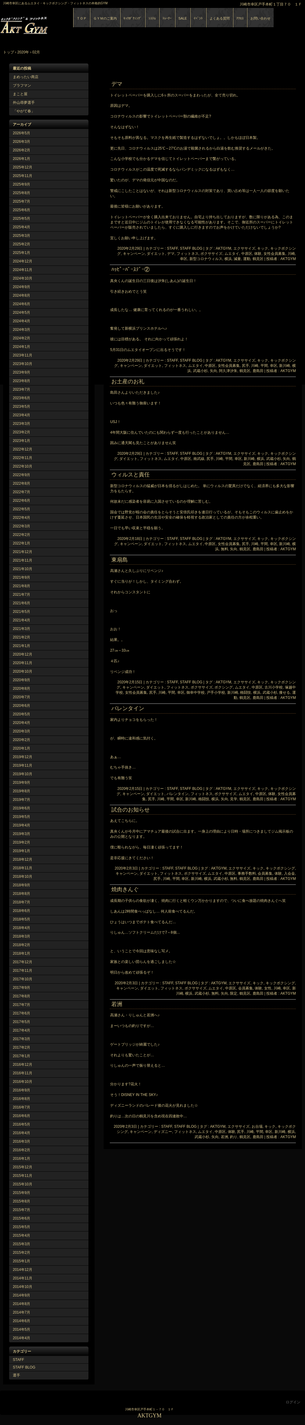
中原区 (246, 253)
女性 (267, 988)
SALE (182, 18)
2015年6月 (21, 1218)
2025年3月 (21, 235)
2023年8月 (21, 381)
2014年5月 (21, 1329)
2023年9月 (21, 372)
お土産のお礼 (127, 381)
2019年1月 (21, 851)
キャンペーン (134, 253)
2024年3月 (21, 329)
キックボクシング (280, 868)
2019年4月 (21, 825)
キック (262, 248)
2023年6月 (21, 398)
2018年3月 (21, 936)
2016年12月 (22, 1064)
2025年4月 (21, 227)
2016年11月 (22, 1073)
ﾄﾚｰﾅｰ (167, 18)
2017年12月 (22, 962)
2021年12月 (22, 552)
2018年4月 (21, 928)
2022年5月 (21, 509)
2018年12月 (22, 859)
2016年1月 (21, 1158)
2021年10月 (22, 569)
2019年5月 (21, 817)
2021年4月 (21, 620)
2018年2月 (21, 945)
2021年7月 (21, 594)
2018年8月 (21, 894)
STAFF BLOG (24, 1367)
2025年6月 (21, 210)
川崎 (291, 253)
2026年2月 (21, 150)
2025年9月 (21, 184)
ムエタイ (231, 253)
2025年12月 (22, 167)
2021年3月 (21, 629)
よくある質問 (220, 18)
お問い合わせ (260, 18)
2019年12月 (22, 757)
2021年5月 (21, 611)
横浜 (228, 259)
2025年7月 (21, 201)
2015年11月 (22, 1176)
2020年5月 (21, 714)
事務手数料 (247, 873)
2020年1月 (21, 748)
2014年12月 (22, 1270)
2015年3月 (21, 1244)
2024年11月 (22, 270)
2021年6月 (21, 603)
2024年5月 (21, 312)
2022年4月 (21, 517)
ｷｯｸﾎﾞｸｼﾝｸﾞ (133, 18)
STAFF (18, 1360)
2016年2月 (21, 1150)
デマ (116, 84)
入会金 (289, 873)
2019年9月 (21, 782)
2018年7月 (21, 902)
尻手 (245, 365)
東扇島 (119, 560)
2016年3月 (21, 1141)
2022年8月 (21, 483)
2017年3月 (21, 1039)
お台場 (257, 1126)
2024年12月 (22, 261)
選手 (16, 1375)
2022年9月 (21, 475)
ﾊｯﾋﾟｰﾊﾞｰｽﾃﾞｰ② (130, 269)
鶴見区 (258, 259)
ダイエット (156, 253)
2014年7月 (21, 1312)
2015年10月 (22, 1184)
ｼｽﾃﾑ (152, 18)
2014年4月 (21, 1338)
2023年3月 (21, 423)
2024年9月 (21, 287)
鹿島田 (258, 371)
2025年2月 (21, 244)
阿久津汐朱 (228, 371)
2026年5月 (21, 133)
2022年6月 (21, 500)
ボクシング (223, 687)
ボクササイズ (211, 253)
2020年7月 (21, 697)
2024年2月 (21, 338)
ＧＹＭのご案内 (105, 18)
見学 (233, 799)
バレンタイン (127, 708)
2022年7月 (21, 492)
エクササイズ (244, 248)
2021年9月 (21, 577)
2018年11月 (22, 868)
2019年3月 (21, 834)
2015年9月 (21, 1193)
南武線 (198, 459)
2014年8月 (21, 1304)
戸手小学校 (216, 692)
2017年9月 (21, 988)
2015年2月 (21, 1252)
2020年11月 (22, 663)
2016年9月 (21, 1090)
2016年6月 (21, 1116)
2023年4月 (21, 415)
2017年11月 (22, 970)
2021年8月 (21, 586)
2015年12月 (22, 1167)
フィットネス (188, 253)
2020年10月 (22, 671)
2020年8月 (21, 688)
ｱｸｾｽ (240, 18)
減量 (237, 259)
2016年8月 (21, 1099)
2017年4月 (21, 1030)
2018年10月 (22, 876)
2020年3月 (21, 731)
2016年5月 (21, 1124)
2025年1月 (21, 253)
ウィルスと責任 (130, 475)
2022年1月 (21, 543)
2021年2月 (21, 637)
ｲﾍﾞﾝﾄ (198, 18)
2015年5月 (21, 1227)
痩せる (284, 692)
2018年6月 (21, 911)
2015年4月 (21, 1235)
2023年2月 (21, 432)
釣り (233, 1137)
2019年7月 (21, 799)
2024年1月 (21, 347)
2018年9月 (21, 885)
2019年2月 (21, 842)
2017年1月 (21, 1056)
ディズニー (163, 1132)
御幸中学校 (195, 692)
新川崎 (284, 365)
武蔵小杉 (200, 371)
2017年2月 (21, 1047)
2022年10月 (22, 466)
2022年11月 (22, 458)
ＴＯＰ (82, 18)
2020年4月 (21, 723)
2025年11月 (22, 176)
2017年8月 (21, 996)
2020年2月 (21, 740)
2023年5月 (21, 406)
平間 (264, 365)
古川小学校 (273, 687)
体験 (257, 253)
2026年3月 (21, 141)
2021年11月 (22, 560)
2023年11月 (22, 355)
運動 (246, 259)
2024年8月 (21, 295)
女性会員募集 (274, 253)
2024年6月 (21, 304)
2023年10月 (22, 364)
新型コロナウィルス (205, 259)
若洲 (116, 1004)
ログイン (293, 1402)
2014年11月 (22, 1278)
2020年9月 (21, 680)
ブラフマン (22, 85)
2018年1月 (21, 953)
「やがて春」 (24, 111)
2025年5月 (21, 218)
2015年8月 (21, 1201)
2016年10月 (22, 1082)
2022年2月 (21, 535)
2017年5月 (21, 1022)
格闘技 (245, 692)
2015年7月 (21, 1210)
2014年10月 (22, 1287)
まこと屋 (20, 94)
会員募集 (265, 873)
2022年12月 (22, 449)
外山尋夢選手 (24, 102)
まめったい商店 (25, 77)
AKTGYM (70, 24)
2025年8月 (21, 193)
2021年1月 (21, 646)
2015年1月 (21, 1261)
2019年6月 (21, 808)
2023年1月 (21, 441)
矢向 (213, 371)
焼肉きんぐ (125, 889)
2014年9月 (21, 1295)
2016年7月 (21, 1107)
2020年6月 (21, 705)
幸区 (183, 259)
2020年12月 (22, 654)
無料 (224, 549)
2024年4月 (21, 321)
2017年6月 (21, 1013)
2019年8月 (21, 791)
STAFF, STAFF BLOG (184, 248)
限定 (233, 993)
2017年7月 (21, 1005)
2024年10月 (22, 278)
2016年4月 (21, 1133)
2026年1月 (21, 159)
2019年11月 (22, 765)
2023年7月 (21, 389)
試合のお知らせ (130, 810)
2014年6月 (21, 1321)
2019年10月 (22, 774)
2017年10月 (22, 979)
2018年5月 (21, 919)
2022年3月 (21, 526)
